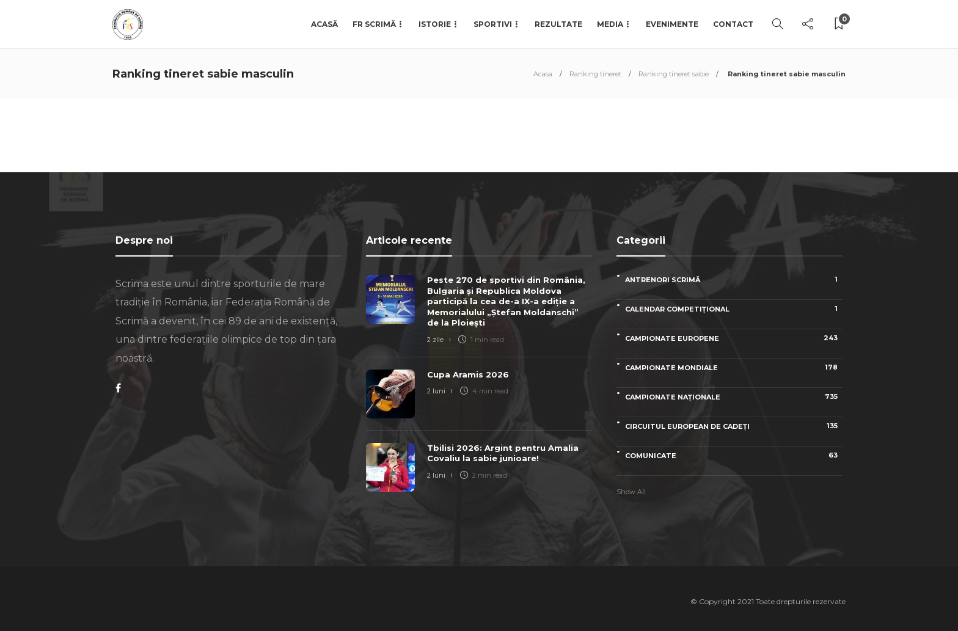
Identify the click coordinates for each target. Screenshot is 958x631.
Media (610, 24)
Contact (733, 24)
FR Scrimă (374, 24)
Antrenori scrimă (734, 279)
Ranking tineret (595, 74)
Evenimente (672, 24)
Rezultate (558, 24)
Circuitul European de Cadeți (734, 426)
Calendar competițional (734, 308)
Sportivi (493, 24)
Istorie (435, 24)
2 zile (435, 339)
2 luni (436, 391)
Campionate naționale (734, 396)
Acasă (324, 24)
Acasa (542, 74)
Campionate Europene (734, 338)
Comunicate (734, 455)
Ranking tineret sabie (673, 74)
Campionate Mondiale (734, 367)
